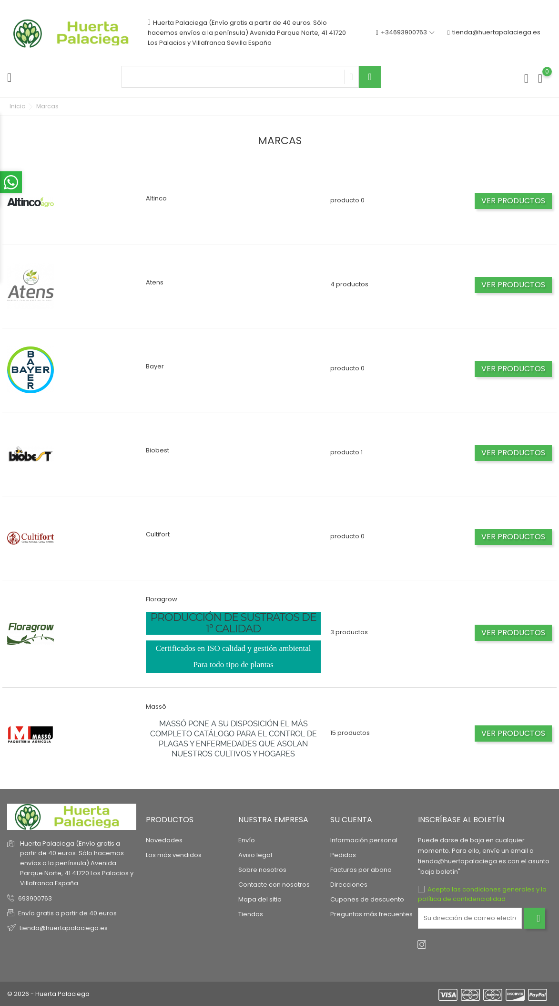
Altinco (156, 198)
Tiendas (250, 914)
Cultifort (158, 534)
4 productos (349, 284)
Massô (156, 706)
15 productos (350, 732)
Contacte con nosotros (274, 884)
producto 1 (346, 452)
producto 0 (347, 200)
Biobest (157, 450)
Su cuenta (351, 819)
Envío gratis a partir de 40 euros (67, 913)
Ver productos (513, 200)
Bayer (155, 366)
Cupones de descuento (367, 899)
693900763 (35, 898)
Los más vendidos (174, 854)
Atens (154, 282)
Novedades (164, 840)
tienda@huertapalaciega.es (493, 33)
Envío (246, 840)
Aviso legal (255, 854)
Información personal (363, 840)
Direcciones (348, 884)
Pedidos (343, 854)
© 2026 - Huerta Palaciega (48, 993)
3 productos (349, 632)
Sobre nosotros (262, 869)
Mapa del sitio (260, 899)
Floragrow (161, 599)
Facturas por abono (361, 869)
